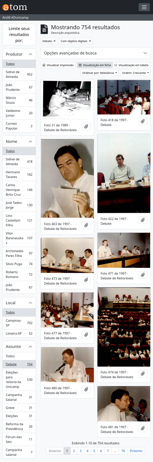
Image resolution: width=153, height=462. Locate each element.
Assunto (13, 346)
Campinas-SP (19, 322)
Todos (10, 64)
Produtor (14, 54)
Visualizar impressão (58, 65)
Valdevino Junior (19, 113)
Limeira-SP (19, 334)
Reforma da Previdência (19, 426)
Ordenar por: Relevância (98, 73)
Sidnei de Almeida (19, 74)
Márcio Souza (19, 100)
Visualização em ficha (95, 65)
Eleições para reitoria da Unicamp (19, 379)
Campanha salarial (19, 452)
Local (11, 302)
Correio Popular (19, 126)
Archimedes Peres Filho (19, 253)
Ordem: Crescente (134, 73)
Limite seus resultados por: (19, 34)
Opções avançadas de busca (70, 53)
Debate (19, 365)
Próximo (136, 451)
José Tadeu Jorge (19, 205)
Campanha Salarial (19, 397)
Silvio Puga (19, 265)
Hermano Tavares (19, 174)
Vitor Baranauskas (19, 238)
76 (123, 451)
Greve (19, 408)
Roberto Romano (19, 274)
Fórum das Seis (19, 439)
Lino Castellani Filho (19, 220)
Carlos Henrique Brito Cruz (19, 190)
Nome (11, 141)
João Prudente (19, 87)
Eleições (19, 417)
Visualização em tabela (131, 65)
